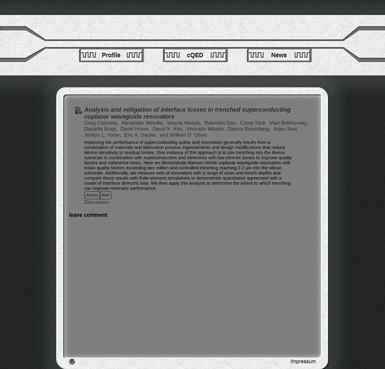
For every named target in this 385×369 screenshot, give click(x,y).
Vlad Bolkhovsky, (289, 123)
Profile (111, 55)
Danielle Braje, (101, 129)
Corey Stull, (254, 123)
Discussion (96, 203)
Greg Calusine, (102, 123)
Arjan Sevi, (286, 129)
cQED (195, 55)
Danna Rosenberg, (250, 129)
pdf (106, 195)
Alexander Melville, (143, 123)
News (279, 55)
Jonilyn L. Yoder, (103, 135)
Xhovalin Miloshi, (206, 129)
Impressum (303, 361)
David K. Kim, (168, 129)
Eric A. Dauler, (141, 135)
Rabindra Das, (222, 123)
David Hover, (135, 129)
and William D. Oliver (184, 135)
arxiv (92, 195)
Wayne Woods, (185, 123)
